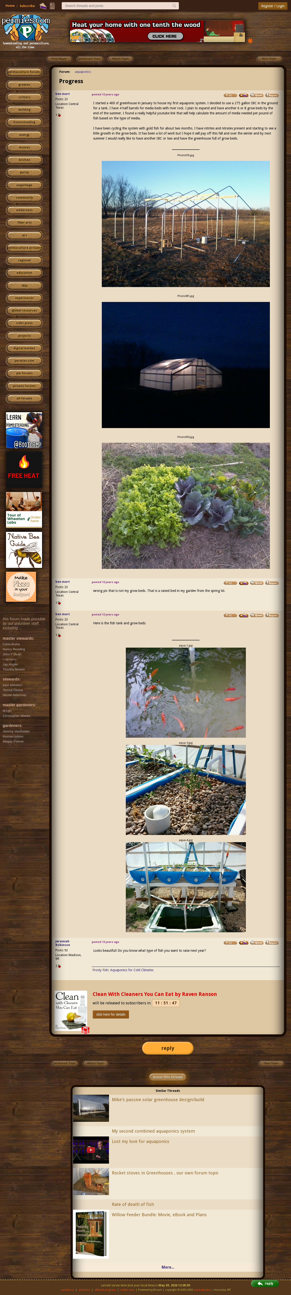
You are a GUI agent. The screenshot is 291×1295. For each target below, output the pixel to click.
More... (168, 1267)
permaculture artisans (24, 248)
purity (24, 172)
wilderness (24, 210)
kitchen (24, 160)
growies (24, 84)
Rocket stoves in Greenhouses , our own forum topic (165, 1172)
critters (24, 97)
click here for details (110, 1014)
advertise (84, 1289)
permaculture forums (24, 72)
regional (24, 260)
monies (24, 147)
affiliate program (105, 1289)
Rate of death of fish (133, 1204)
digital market (24, 348)
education (24, 273)
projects (24, 336)
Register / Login (273, 6)
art (24, 235)
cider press (24, 323)
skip (24, 285)
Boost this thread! (168, 1077)
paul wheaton (203, 1289)
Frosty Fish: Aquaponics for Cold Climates (122, 970)
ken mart (62, 94)
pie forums (24, 373)
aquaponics (83, 72)
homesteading (24, 122)
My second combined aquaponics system (153, 1131)
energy (24, 135)
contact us (67, 1289)
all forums (24, 398)
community (24, 197)
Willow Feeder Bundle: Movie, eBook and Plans (159, 1214)
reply (167, 1048)
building (24, 109)
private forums (24, 386)
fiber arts (24, 222)
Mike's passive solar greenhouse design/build (158, 1099)
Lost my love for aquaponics (140, 1141)
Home (10, 5)
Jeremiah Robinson (62, 943)
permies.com (24, 360)
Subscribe (27, 6)
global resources (24, 310)
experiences (24, 298)
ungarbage (24, 185)
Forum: (64, 72)
